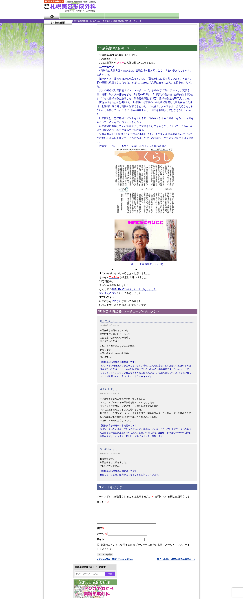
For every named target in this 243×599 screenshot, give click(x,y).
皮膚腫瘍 (58, 350)
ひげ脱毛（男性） (63, 328)
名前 (100, 532)
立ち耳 (57, 311)
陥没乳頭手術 (61, 278)
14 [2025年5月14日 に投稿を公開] (67, 106)
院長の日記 (67, 21)
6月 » (57, 121)
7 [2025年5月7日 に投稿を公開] (67, 102)
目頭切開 (58, 356)
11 (68, 145)
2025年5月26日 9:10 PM (109, 394)
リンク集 (54, 418)
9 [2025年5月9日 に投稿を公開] (79, 102)
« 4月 (49, 121)
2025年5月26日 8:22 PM (109, 325)
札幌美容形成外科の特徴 (62, 384)
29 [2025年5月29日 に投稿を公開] (73, 115)
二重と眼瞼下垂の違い (61, 295)
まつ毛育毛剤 (61, 339)
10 (65, 145)
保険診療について (58, 407)
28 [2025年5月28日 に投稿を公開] (67, 115)
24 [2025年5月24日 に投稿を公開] (85, 111)
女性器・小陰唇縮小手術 (66, 284)
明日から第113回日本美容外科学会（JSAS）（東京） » (177, 563)
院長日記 (69, 16)
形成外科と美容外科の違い (63, 390)
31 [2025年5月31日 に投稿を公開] (85, 115)
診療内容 (109, 16)
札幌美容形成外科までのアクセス (66, 395)
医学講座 (79, 21)
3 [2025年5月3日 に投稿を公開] (85, 97)
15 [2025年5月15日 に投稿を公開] (73, 106)
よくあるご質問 (185, 16)
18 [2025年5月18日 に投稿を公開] (49, 111)
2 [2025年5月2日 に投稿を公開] (79, 97)
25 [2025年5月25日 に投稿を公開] (49, 115)
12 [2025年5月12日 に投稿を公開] (55, 106)
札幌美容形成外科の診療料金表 (65, 401)
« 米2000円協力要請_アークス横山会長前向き (117, 563)
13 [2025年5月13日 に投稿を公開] (61, 106)
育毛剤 (57, 334)
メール (102, 537)
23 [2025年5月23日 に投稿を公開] (79, 111)
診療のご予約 (189, 6)
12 (71, 145)
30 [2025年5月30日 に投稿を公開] (79, 115)
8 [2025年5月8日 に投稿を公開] (73, 102)
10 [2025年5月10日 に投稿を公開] (85, 102)
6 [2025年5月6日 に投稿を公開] (61, 102)
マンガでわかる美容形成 (89, 16)
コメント (103, 502)
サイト (100, 543)
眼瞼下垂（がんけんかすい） (68, 272)
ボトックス (60, 362)
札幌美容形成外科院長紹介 (63, 412)
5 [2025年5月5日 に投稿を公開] (55, 102)
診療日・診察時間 (155, 16)
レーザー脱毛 (61, 317)
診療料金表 (129, 16)
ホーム (51, 16)
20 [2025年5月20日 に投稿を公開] (61, 111)
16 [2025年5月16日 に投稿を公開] (79, 106)
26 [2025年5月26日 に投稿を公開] (55, 115)
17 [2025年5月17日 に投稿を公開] (85, 106)
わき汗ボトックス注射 (65, 306)
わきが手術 (65, 300)
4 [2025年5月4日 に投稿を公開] (49, 102)
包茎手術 (58, 345)
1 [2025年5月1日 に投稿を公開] (73, 97)
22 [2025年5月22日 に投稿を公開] (73, 111)
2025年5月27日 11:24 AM (110, 454)
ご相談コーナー (171, 6)
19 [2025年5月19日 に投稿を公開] (55, 111)
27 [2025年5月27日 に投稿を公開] (61, 115)
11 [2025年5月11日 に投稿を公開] (49, 106)
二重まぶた (60, 289)
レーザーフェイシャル (65, 323)
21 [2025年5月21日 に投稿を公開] (67, 111)
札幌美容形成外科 (52, 21)
